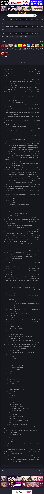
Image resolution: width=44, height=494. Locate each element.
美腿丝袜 (26, 29)
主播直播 (36, 23)
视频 (3, 23)
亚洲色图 (11, 29)
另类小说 (31, 33)
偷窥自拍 (7, 29)
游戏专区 (21, 19)
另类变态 (41, 26)
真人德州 (11, 19)
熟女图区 (36, 29)
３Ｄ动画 (21, 23)
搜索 (35, 15)
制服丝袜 (26, 26)
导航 (3, 36)
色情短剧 (26, 36)
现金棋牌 (36, 19)
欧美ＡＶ (16, 23)
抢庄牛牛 (41, 19)
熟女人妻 (26, 23)
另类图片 (41, 29)
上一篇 (6, 471)
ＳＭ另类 (41, 23)
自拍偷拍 (11, 23)
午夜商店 (7, 36)
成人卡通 (16, 26)
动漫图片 (21, 29)
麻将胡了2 (26, 19)
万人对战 (16, 19)
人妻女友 (16, 33)
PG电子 (7, 19)
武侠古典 (21, 33)
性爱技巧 (41, 33)
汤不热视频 (17, 36)
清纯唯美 (31, 29)
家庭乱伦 (11, 33)
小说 (3, 33)
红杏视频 (21, 36)
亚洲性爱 (7, 26)
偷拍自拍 (11, 26)
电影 (3, 26)
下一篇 (37, 472)
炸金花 (31, 19)
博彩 (3, 19)
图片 (3, 30)
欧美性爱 (21, 26)
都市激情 (7, 33)
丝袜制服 (31, 23)
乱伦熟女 (36, 26)
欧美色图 (16, 29)
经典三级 (31, 26)
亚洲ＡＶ (7, 23)
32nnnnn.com (22, 13)
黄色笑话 (36, 33)
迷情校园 (26, 33)
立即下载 (28, 491)
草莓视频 (11, 36)
